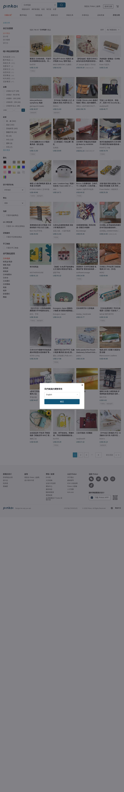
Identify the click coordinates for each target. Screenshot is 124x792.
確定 (62, 402)
